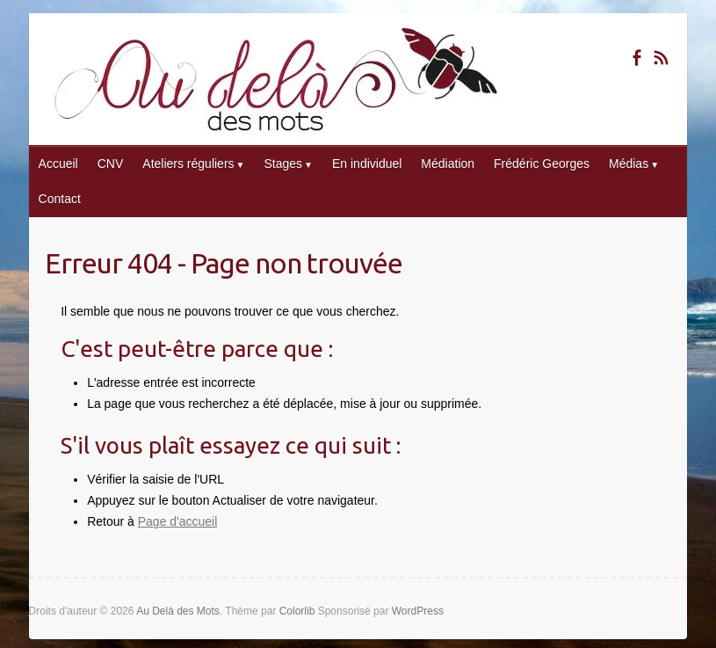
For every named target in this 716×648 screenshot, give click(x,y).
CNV (111, 164)
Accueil (58, 164)
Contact (60, 199)
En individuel (366, 164)
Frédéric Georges (541, 164)
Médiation (447, 164)
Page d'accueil (178, 521)
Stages (283, 164)
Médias (628, 164)
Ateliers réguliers (188, 164)
